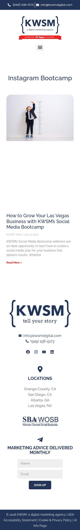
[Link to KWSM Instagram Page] (36, 351)
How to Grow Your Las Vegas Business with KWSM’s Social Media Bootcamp (37, 221)
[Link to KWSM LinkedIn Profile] (51, 351)
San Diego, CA (40, 394)
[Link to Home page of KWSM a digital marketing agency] (40, 28)
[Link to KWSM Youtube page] (44, 351)
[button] (40, 47)
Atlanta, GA (40, 400)
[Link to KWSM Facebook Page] (28, 351)
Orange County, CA (40, 389)
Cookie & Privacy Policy (55, 520)
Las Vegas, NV (40, 405)
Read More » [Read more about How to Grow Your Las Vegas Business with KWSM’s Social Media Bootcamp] (14, 262)
